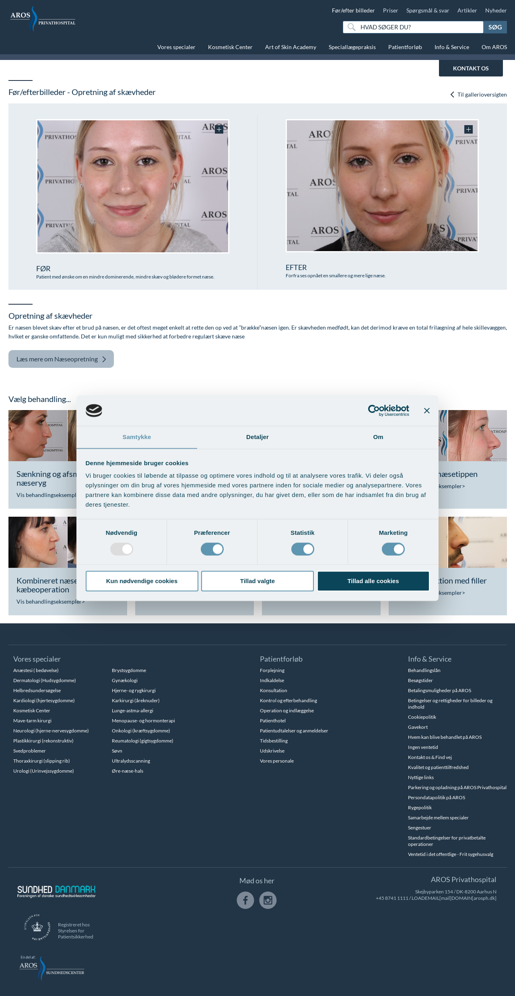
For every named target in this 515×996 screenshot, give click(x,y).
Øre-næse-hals (127, 771)
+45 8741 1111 (392, 898)
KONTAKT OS (471, 68)
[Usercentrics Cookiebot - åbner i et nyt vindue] (374, 410)
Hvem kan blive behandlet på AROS (445, 737)
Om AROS (494, 46)
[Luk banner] (427, 410)
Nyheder (496, 10)
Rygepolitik (420, 807)
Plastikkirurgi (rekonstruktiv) (43, 741)
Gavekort (418, 727)
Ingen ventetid (423, 747)
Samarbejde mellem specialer (438, 818)
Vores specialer (176, 46)
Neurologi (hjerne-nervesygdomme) (51, 731)
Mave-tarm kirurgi (32, 721)
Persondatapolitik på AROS (436, 797)
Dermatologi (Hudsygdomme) (44, 680)
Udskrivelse (272, 751)
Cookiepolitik (422, 717)
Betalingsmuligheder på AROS (439, 690)
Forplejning (272, 670)
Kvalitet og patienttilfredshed (438, 767)
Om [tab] (378, 436)
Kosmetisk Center (230, 46)
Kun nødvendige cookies (142, 581)
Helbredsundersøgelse (37, 690)
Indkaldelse (272, 680)
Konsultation (273, 690)
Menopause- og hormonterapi (143, 721)
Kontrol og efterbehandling (288, 700)
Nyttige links (421, 777)
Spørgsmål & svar (427, 10)
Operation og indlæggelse (287, 710)
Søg (495, 27)
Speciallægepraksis (352, 46)
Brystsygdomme (129, 670)
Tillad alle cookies (373, 581)
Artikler (467, 10)
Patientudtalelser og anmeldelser (294, 731)
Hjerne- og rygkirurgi (134, 690)
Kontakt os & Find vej (430, 757)
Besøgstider (420, 680)
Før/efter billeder (353, 10)
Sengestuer (419, 828)
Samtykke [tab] (137, 436)
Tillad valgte (257, 581)
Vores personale (277, 761)
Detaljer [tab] (257, 436)
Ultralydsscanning (131, 761)
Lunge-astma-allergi (132, 710)
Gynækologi (125, 680)
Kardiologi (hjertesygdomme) (44, 700)
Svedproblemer (29, 751)
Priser (390, 10)
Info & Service (452, 46)
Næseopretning (61, 359)
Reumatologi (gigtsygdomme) (142, 741)
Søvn (117, 751)
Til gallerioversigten (478, 94)
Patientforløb (405, 46)
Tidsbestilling (274, 741)
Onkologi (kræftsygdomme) (141, 731)
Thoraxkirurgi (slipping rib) (41, 761)
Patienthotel (273, 721)
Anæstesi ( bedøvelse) (36, 670)
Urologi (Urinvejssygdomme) (43, 771)
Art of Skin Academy (290, 46)
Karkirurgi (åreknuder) (136, 700)
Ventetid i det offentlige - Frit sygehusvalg (450, 854)
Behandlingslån (424, 670)
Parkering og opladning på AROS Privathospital (457, 787)
